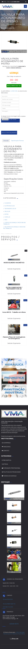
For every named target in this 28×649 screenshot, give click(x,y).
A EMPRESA (6, 443)
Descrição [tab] (6, 140)
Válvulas (7, 211)
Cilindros (7, 203)
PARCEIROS (6, 446)
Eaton (6, 214)
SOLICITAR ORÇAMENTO (9, 132)
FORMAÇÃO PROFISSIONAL (11, 468)
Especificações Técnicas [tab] (17, 140)
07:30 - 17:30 (6, 1)
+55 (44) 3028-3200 (8, 599)
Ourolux (7, 217)
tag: (5, 191)
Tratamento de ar (10, 208)
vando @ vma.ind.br (8, 607)
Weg (5, 219)
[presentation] (12, 128)
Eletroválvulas (9, 206)
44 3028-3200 (14, 1)
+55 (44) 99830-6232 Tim (9, 604)
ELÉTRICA (5, 464)
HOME (3, 24)
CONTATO (5, 450)
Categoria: (6, 188)
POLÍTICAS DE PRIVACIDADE (11, 472)
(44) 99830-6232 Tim (7, 28)
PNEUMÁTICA (6, 460)
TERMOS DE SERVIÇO (9, 476)
